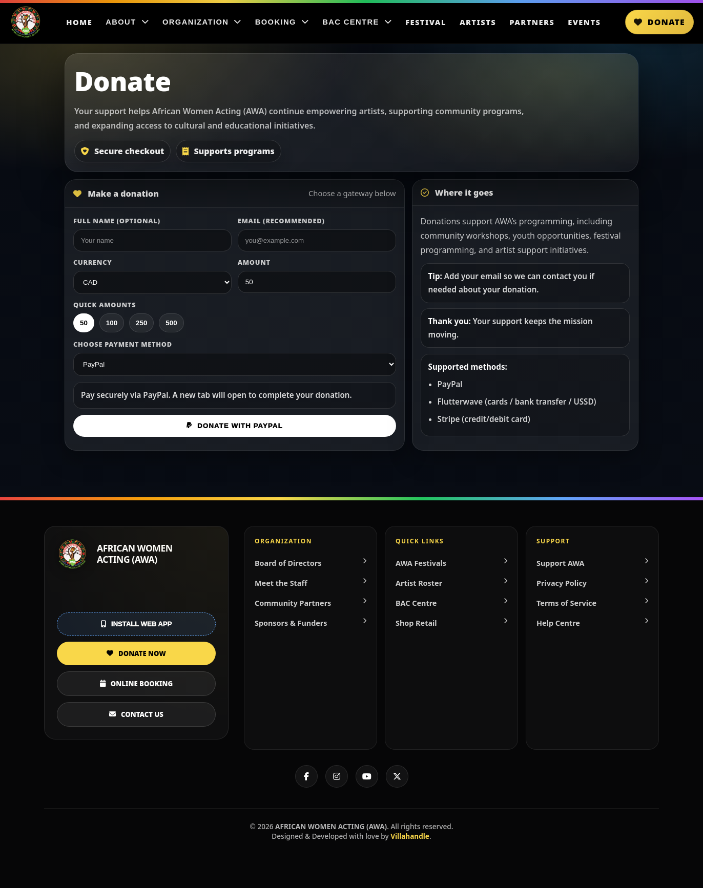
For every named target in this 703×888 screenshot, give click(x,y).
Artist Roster (451, 583)
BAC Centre (451, 603)
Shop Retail (451, 623)
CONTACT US (136, 714)
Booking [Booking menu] (282, 22)
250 (141, 323)
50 (84, 323)
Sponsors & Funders (310, 623)
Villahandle (409, 836)
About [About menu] (127, 22)
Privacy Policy (592, 583)
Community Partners (310, 603)
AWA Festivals (451, 563)
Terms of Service (592, 603)
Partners (531, 22)
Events (584, 22)
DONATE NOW (136, 653)
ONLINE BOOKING (136, 683)
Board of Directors (310, 563)
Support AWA (592, 563)
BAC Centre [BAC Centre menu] (357, 22)
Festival (425, 22)
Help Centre (592, 623)
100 (111, 323)
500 (171, 323)
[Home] (25, 22)
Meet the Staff (310, 583)
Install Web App (136, 624)
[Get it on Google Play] (136, 594)
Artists (478, 22)
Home (79, 22)
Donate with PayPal (235, 426)
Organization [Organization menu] (202, 22)
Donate (659, 22)
